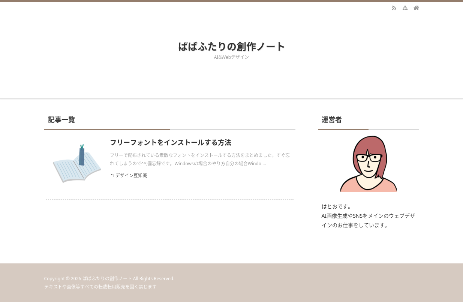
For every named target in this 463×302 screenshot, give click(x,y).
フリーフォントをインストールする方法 (170, 142)
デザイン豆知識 (131, 175)
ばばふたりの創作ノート (231, 46)
